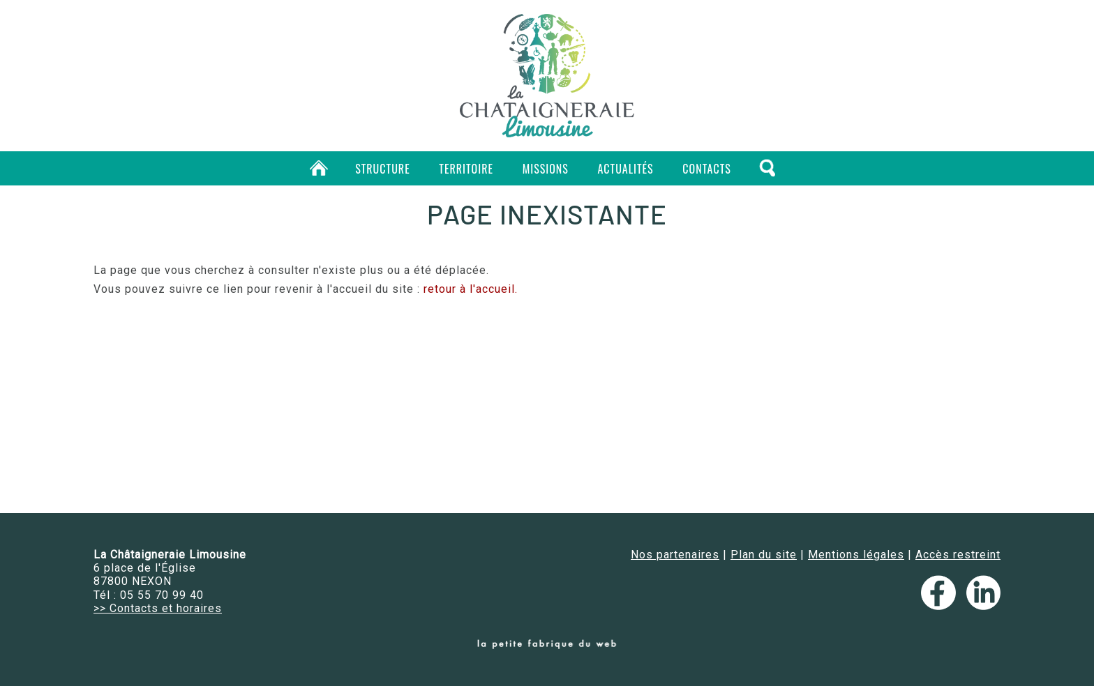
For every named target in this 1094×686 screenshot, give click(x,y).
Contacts (706, 168)
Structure (382, 168)
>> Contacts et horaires (157, 608)
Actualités (626, 168)
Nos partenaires (675, 554)
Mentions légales (856, 554)
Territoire (466, 168)
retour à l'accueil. (471, 289)
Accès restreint (958, 554)
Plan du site (763, 554)
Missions (546, 168)
